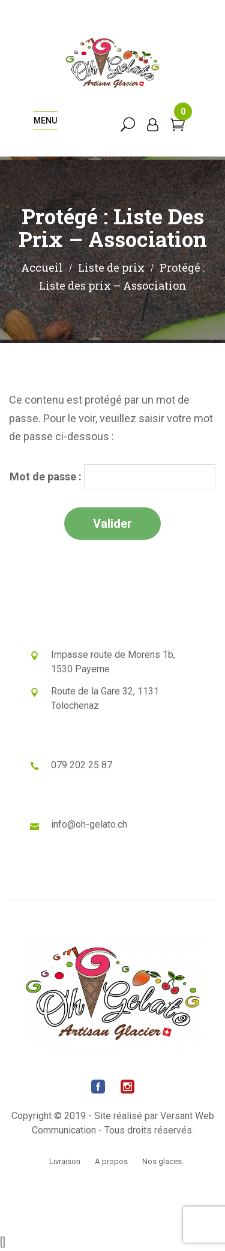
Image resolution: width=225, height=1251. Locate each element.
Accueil (42, 267)
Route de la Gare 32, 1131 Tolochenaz (105, 698)
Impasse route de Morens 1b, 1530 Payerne (113, 662)
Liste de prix (111, 267)
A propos (111, 1161)
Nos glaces (162, 1161)
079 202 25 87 (81, 765)
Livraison (64, 1161)
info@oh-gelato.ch (89, 824)
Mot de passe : (112, 477)
